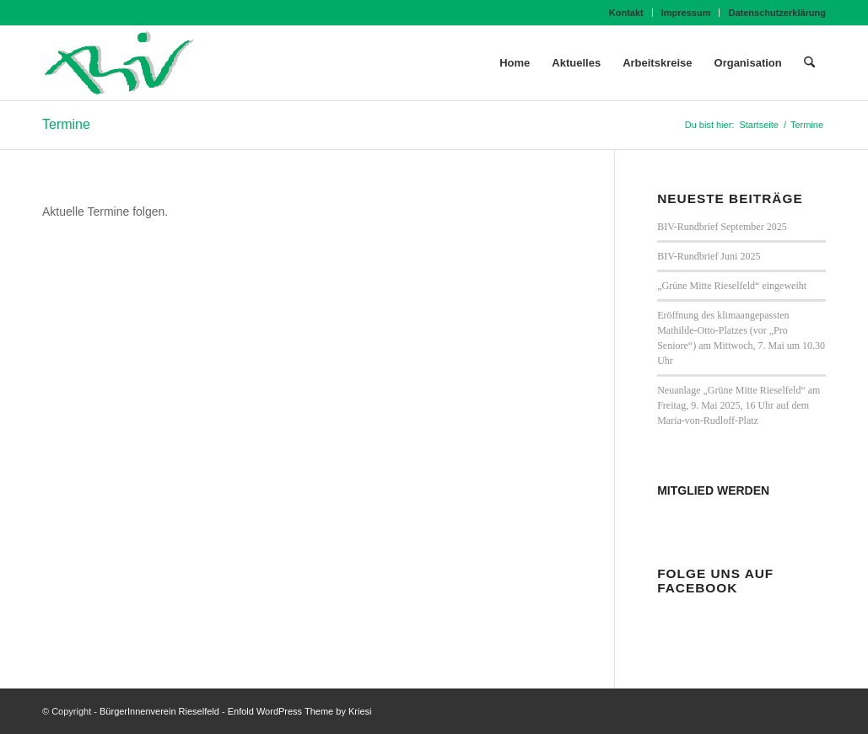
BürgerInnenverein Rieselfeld (159, 711)
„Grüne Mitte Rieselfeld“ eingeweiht (731, 286)
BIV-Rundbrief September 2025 (722, 227)
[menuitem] (627, 12)
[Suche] (809, 63)
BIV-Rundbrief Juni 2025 (708, 256)
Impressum (686, 13)
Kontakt (626, 13)
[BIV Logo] (119, 63)
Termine (66, 124)
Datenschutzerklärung (777, 13)
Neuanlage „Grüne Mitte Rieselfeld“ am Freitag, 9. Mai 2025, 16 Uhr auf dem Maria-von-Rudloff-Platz (738, 405)
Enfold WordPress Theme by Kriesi (300, 711)
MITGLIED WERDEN (713, 490)
